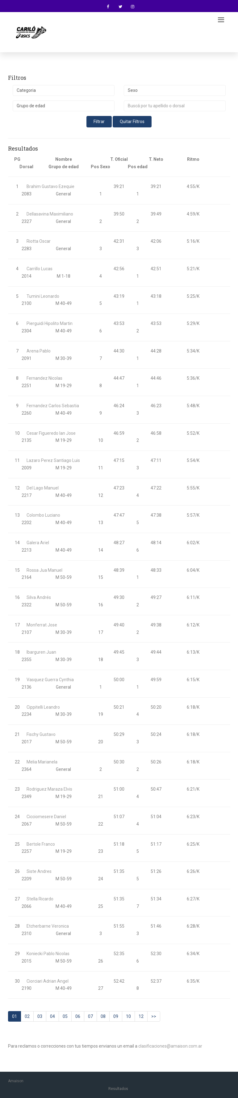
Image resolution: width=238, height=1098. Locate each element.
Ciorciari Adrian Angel (48, 981)
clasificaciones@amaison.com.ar (170, 1046)
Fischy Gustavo (41, 734)
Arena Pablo (39, 350)
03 (39, 1016)
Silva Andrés (39, 597)
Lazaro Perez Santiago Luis (53, 460)
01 (14, 1016)
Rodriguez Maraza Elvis (49, 789)
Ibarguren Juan (41, 652)
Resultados (118, 1089)
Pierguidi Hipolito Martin (50, 323)
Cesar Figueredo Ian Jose (51, 433)
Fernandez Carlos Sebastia (53, 405)
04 (52, 1016)
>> (153, 1016)
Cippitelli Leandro (43, 707)
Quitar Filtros (132, 121)
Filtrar (99, 121)
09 (115, 1016)
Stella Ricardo (40, 898)
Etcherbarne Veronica (48, 926)
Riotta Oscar (39, 241)
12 (141, 1016)
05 (65, 1016)
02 (27, 1016)
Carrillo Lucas (39, 268)
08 (103, 1016)
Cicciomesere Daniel (46, 816)
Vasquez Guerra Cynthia (50, 679)
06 (77, 1016)
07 (90, 1016)
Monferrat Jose (42, 624)
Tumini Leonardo (43, 296)
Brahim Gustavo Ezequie (50, 186)
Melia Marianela (42, 761)
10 (128, 1016)
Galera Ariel (38, 542)
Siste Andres (39, 871)
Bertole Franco (41, 844)
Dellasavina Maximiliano (50, 213)
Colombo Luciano (43, 515)
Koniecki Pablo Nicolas (48, 953)
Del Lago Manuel (43, 487)
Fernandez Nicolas (44, 378)
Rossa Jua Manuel (44, 570)
